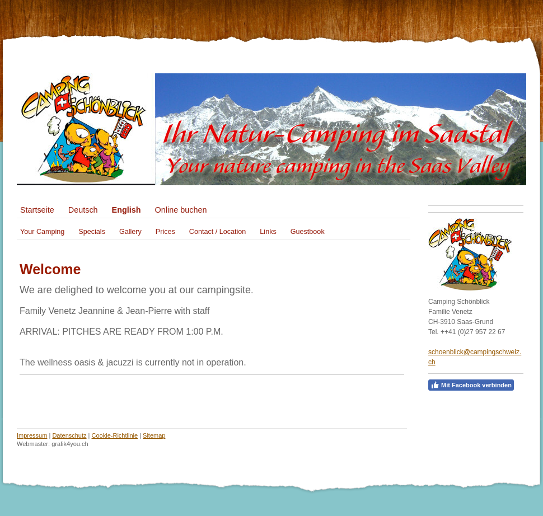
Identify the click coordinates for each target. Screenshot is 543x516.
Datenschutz (69, 435)
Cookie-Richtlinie (115, 435)
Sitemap (154, 435)
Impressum (32, 435)
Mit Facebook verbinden (471, 385)
